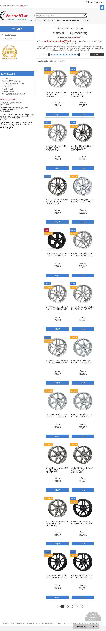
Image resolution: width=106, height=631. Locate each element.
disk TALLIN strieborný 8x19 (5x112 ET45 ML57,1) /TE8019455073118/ (56, 415)
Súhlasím (94, 627)
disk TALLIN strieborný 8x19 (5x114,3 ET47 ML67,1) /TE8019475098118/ (82, 415)
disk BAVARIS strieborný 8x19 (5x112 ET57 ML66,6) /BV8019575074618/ (57, 362)
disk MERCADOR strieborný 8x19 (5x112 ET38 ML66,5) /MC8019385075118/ (56, 93)
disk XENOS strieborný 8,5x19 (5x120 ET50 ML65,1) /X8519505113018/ (82, 201)
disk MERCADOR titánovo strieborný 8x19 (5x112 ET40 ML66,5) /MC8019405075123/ (82, 147)
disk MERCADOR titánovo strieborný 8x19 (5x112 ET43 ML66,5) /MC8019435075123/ (57, 201)
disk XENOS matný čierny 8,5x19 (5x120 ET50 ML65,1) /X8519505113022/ (57, 254)
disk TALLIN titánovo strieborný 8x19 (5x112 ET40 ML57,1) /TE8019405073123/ (57, 469)
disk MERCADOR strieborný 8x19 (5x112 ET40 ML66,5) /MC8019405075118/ (81, 93)
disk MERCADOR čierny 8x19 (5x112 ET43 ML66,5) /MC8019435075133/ (82, 576)
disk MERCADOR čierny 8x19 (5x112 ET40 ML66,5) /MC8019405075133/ (56, 576)
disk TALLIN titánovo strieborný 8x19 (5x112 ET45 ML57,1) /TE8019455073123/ (82, 469)
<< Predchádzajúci (55, 606)
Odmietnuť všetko (81, 627)
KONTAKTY (51, 20)
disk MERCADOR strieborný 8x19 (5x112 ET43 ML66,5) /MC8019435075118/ (56, 147)
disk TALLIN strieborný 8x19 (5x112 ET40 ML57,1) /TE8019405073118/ (81, 362)
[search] (85, 16)
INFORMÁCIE (84, 20)
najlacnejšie (53, 61)
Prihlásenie (89, 2)
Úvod (57, 28)
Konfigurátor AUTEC (40, 20)
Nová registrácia (99, 2)
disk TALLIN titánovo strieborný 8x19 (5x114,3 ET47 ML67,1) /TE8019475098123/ (57, 523)
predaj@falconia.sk (8, 91)
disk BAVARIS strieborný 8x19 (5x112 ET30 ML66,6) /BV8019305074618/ (82, 254)
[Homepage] (30, 20)
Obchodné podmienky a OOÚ (70, 20)
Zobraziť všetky (8, 38)
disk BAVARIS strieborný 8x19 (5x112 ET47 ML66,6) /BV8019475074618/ (57, 308)
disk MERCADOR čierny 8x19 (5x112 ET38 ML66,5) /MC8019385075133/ (82, 523)
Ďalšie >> (85, 606)
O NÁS (58, 20)
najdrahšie (61, 61)
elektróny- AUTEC (65, 28)
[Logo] (14, 16)
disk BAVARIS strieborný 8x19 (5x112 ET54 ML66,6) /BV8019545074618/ (82, 308)
